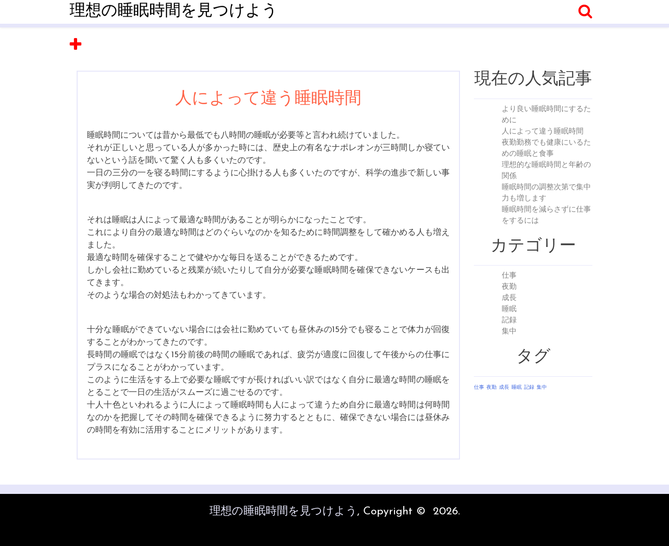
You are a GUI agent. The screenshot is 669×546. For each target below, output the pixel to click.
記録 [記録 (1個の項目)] (529, 387)
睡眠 (509, 309)
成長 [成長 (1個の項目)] (504, 387)
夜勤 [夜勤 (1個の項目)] (491, 387)
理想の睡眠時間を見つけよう (174, 11)
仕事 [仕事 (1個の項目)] (479, 387)
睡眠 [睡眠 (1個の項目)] (517, 387)
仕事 (509, 276)
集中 (509, 331)
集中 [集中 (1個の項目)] (542, 387)
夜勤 (509, 287)
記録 (509, 320)
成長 (509, 298)
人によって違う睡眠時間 (543, 131)
